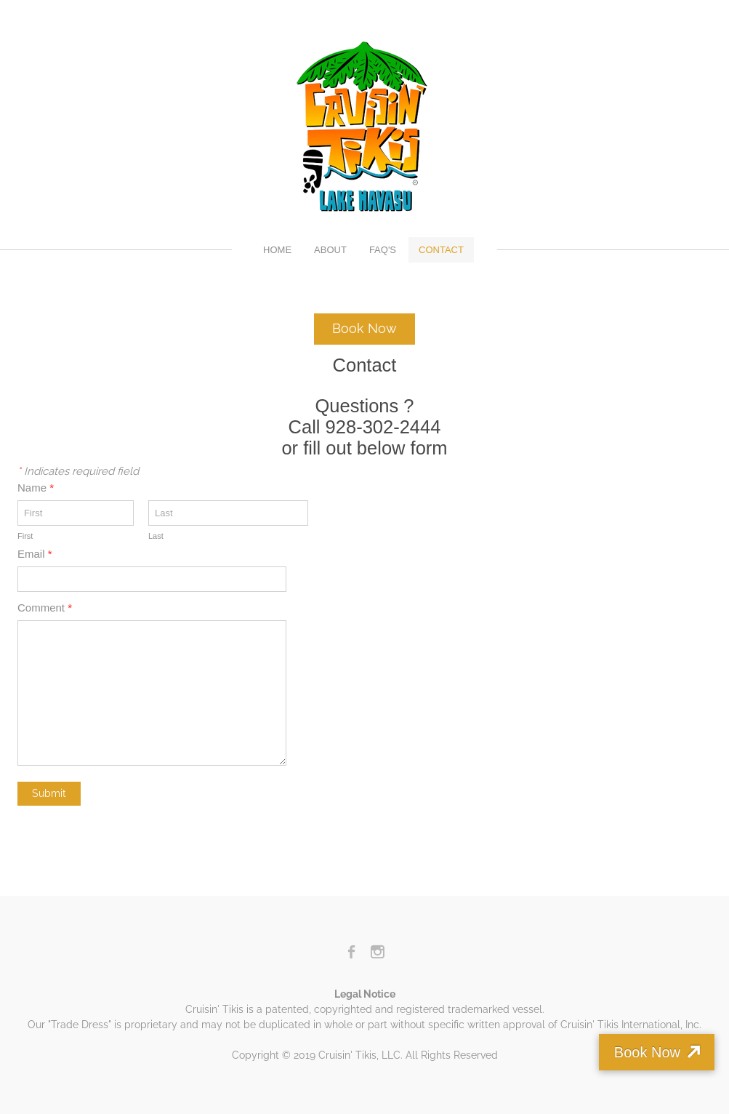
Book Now (647, 1052)
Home (277, 249)
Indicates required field (78, 471)
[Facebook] (352, 952)
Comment (44, 607)
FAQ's (382, 249)
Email (34, 554)
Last (156, 536)
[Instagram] (377, 952)
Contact (441, 249)
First (25, 536)
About (330, 249)
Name (35, 487)
